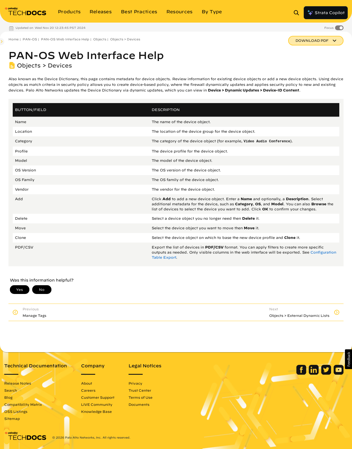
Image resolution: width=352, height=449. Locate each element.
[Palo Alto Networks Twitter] (326, 373)
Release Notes (17, 383)
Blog (8, 397)
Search (10, 390)
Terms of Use (141, 397)
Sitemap (12, 418)
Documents (139, 404)
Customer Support (97, 397)
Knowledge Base (96, 411)
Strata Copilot (326, 12)
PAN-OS (30, 39)
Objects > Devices (125, 39)
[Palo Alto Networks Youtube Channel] (339, 373)
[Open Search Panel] (298, 12)
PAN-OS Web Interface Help (65, 39)
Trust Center (140, 390)
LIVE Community (96, 404)
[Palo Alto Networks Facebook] (301, 373)
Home (13, 39)
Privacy (135, 383)
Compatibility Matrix (23, 404)
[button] (348, 359)
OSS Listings (15, 411)
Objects (99, 39)
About (86, 383)
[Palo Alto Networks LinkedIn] (314, 373)
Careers (88, 390)
